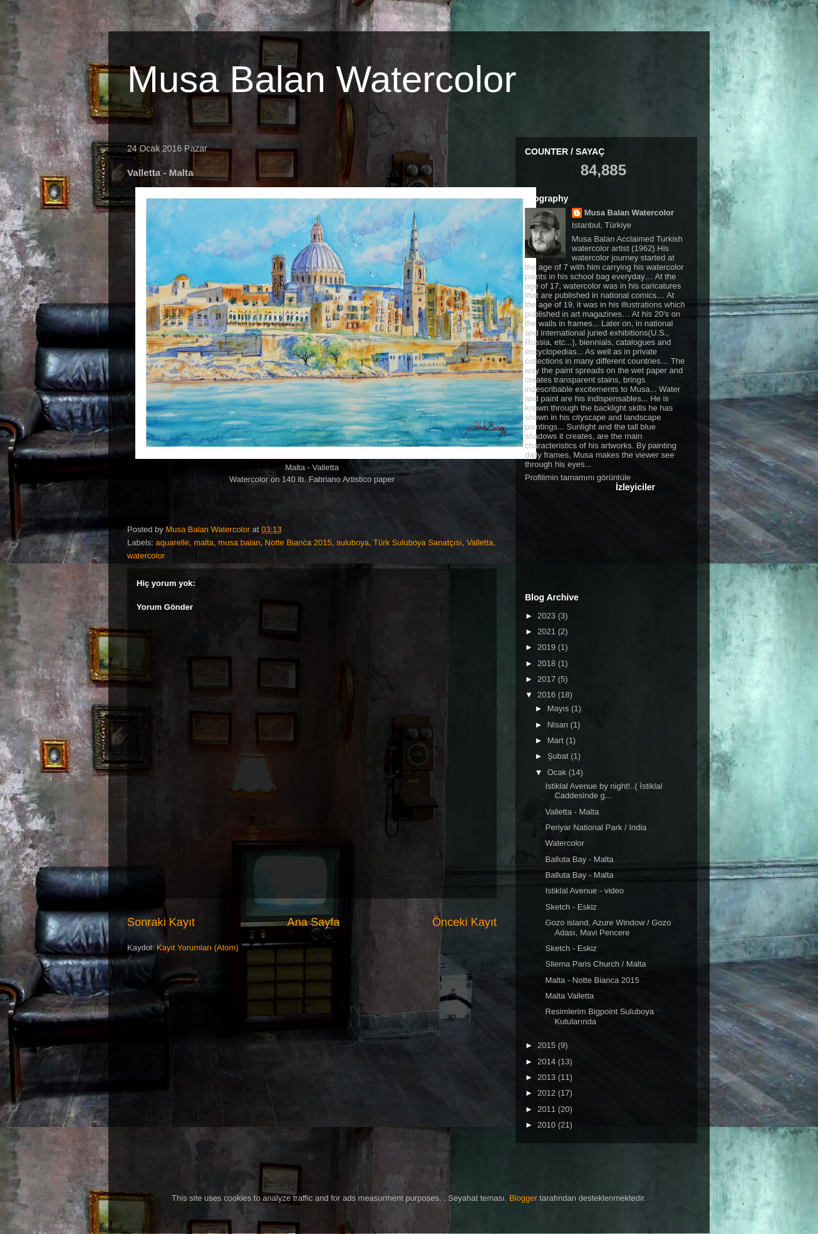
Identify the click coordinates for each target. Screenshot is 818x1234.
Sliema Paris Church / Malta (595, 964)
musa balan (239, 542)
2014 (547, 1061)
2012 (547, 1093)
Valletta (480, 542)
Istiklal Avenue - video (584, 890)
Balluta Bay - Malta (579, 859)
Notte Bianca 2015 (298, 542)
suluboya (352, 542)
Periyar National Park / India (595, 827)
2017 (547, 679)
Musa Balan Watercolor (321, 79)
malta (204, 542)
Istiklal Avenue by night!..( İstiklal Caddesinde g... (603, 791)
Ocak (558, 772)
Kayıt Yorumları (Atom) (198, 947)
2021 (547, 631)
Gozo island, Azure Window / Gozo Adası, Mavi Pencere (608, 927)
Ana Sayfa (313, 922)
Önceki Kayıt (464, 922)
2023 (547, 615)
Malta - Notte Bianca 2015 (592, 980)
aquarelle (173, 542)
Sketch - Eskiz (570, 907)
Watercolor (564, 843)
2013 (547, 1077)
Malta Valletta (569, 995)
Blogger (523, 1198)
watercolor (146, 555)
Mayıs (559, 708)
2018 (547, 663)
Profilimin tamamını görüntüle (578, 477)
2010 (547, 1124)
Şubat (559, 756)
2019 (547, 647)
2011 (547, 1109)
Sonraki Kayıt (161, 922)
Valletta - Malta (572, 811)
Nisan (559, 724)
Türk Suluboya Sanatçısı (417, 542)
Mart (556, 740)
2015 (547, 1045)
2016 (547, 694)
